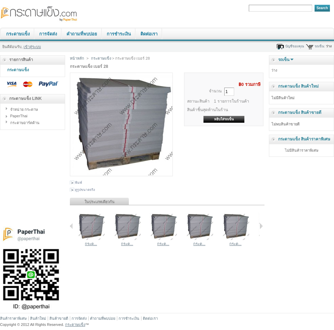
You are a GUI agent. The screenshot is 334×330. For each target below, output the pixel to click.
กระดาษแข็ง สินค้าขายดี (299, 112)
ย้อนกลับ (71, 226)
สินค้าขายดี (58, 318)
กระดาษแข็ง (18, 33)
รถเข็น (283, 59)
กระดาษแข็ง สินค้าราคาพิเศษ (304, 139)
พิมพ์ (78, 182)
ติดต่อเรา (148, 33)
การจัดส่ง (48, 33)
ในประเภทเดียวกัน (100, 202)
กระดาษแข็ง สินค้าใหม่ (298, 86)
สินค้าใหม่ (38, 318)
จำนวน (215, 91)
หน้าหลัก (77, 58)
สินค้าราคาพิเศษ (13, 318)
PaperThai (19, 116)
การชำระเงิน (119, 33)
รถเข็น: (320, 46)
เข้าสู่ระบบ (32, 47)
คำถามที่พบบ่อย (81, 33)
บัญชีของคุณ (294, 46)
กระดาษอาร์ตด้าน (25, 123)
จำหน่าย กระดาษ (24, 109)
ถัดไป (261, 226)
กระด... (91, 244)
